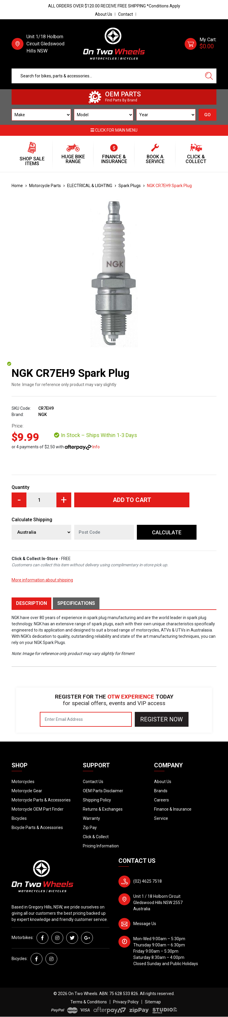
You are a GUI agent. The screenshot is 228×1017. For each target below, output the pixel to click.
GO (207, 114)
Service (161, 818)
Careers (161, 800)
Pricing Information (101, 846)
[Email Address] (86, 719)
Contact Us (93, 781)
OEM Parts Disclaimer (103, 790)
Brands (160, 790)
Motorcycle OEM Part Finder (38, 809)
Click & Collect (96, 836)
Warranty (91, 818)
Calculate (166, 532)
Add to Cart (132, 499)
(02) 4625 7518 (147, 881)
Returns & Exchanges (103, 809)
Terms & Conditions (88, 1002)
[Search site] (209, 75)
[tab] (32, 603)
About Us (103, 14)
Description (31, 603)
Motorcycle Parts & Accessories (41, 800)
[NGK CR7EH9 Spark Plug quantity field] (41, 499)
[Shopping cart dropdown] (200, 43)
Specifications (76, 603)
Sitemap (153, 1002)
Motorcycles (23, 781)
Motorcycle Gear (27, 790)
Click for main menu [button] (114, 130)
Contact (125, 14)
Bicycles (19, 818)
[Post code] (104, 532)
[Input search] (107, 75)
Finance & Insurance (172, 809)
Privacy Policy (126, 1002)
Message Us (144, 923)
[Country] (41, 532)
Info (96, 446)
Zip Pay (90, 827)
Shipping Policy (97, 800)
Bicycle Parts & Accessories (37, 827)
